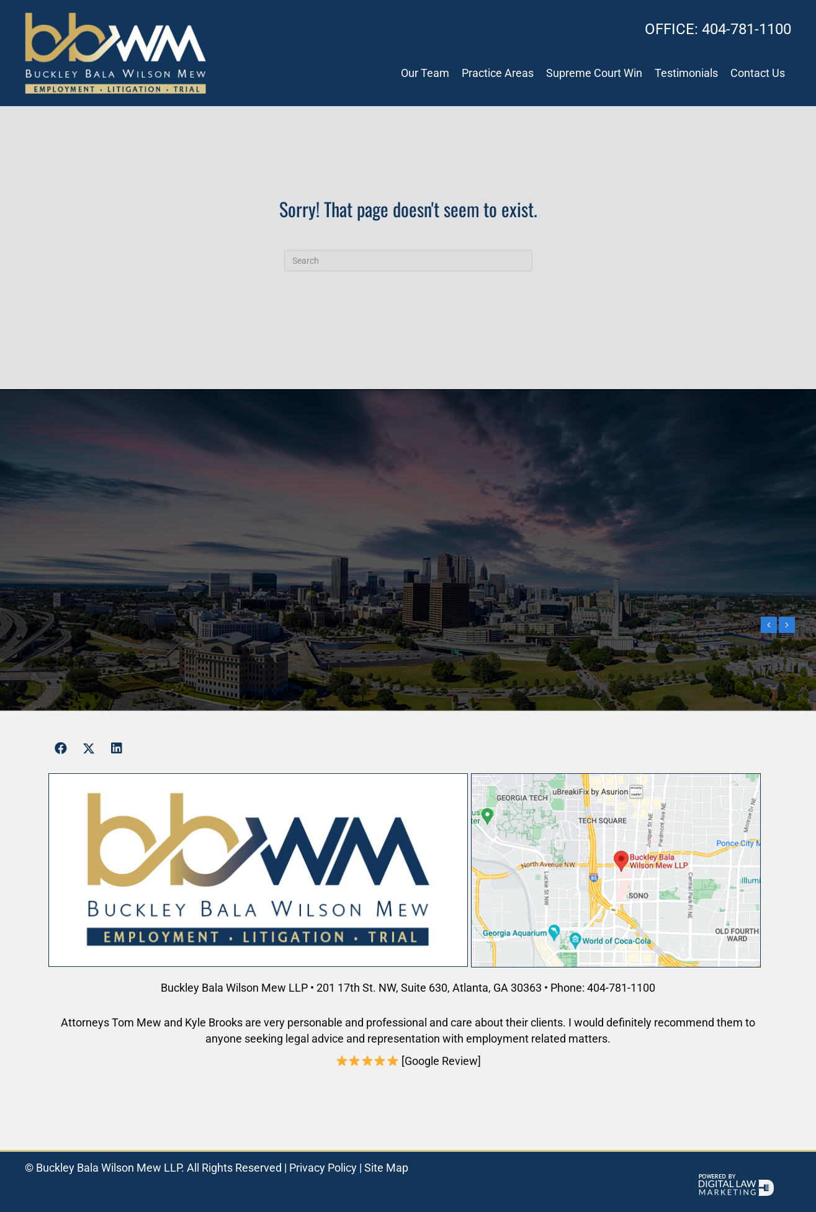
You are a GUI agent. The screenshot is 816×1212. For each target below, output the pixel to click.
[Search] (408, 260)
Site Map (386, 1167)
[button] (60, 748)
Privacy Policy (323, 1167)
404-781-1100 (718, 29)
